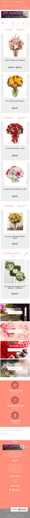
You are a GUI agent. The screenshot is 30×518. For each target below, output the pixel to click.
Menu (2, 25)
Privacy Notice (19, 514)
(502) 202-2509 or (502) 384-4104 (14, 2)
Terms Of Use (10, 514)
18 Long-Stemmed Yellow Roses (15, 237)
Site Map (21, 517)
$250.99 (15, 294)
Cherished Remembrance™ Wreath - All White (15, 287)
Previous (2, 53)
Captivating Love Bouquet (15, 60)
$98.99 (15, 155)
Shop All (20, 30)
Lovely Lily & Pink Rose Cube (15, 189)
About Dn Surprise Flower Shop (11, 430)
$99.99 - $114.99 (15, 67)
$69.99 (15, 196)
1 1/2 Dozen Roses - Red (15, 148)
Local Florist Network (11, 517)
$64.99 (15, 108)
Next (27, 53)
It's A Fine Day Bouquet (15, 101)
